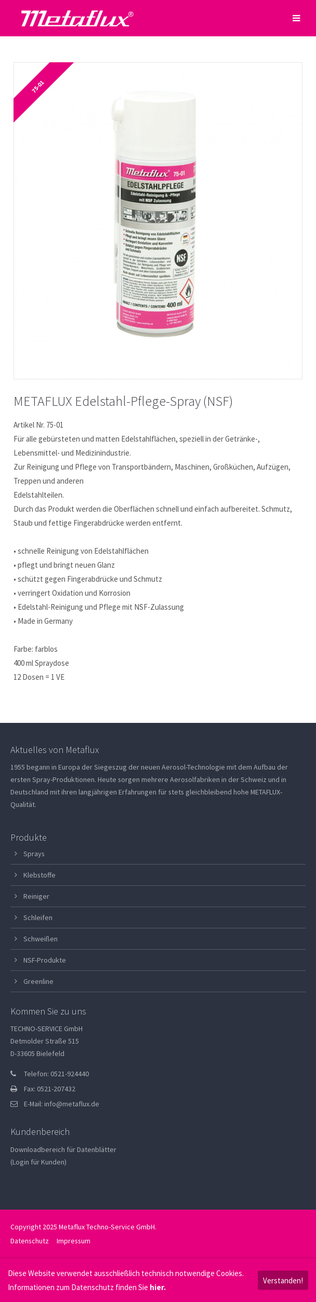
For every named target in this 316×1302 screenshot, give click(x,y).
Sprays (34, 853)
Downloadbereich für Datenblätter (63, 1149)
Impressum (73, 1240)
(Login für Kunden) (38, 1162)
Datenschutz (29, 1240)
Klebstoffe (39, 875)
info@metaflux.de (71, 1103)
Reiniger (36, 896)
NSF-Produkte (44, 960)
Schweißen (40, 938)
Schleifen (37, 917)
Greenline (38, 981)
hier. (158, 1287)
